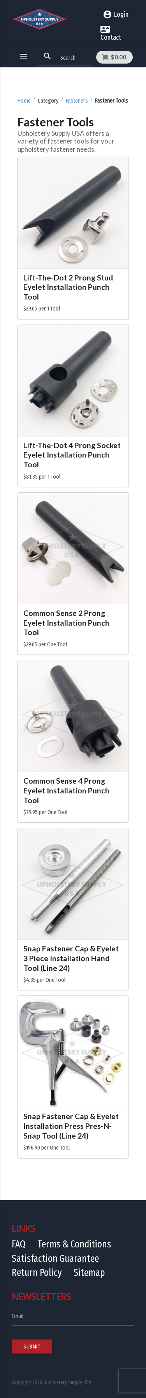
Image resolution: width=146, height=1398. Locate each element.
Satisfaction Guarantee (55, 1259)
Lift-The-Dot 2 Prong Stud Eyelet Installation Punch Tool (68, 287)
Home (24, 101)
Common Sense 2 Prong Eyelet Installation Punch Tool (66, 623)
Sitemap (89, 1273)
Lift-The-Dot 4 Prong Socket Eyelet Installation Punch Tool (72, 455)
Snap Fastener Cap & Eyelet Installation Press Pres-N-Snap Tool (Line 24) (71, 1126)
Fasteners (77, 101)
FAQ (19, 1244)
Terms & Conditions (74, 1244)
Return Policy (37, 1273)
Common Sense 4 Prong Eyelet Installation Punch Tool (66, 790)
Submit (31, 1346)
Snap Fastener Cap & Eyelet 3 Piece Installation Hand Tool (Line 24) (71, 958)
